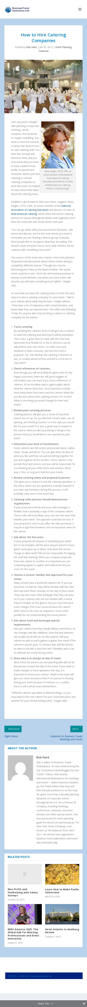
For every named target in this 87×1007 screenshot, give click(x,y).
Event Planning (63, 47)
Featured (43, 51)
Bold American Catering (24, 213)
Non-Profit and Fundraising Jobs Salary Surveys (23, 892)
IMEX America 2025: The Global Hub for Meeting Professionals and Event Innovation (23, 934)
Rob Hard (31, 47)
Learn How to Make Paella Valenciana (62, 891)
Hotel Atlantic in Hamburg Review (62, 931)
